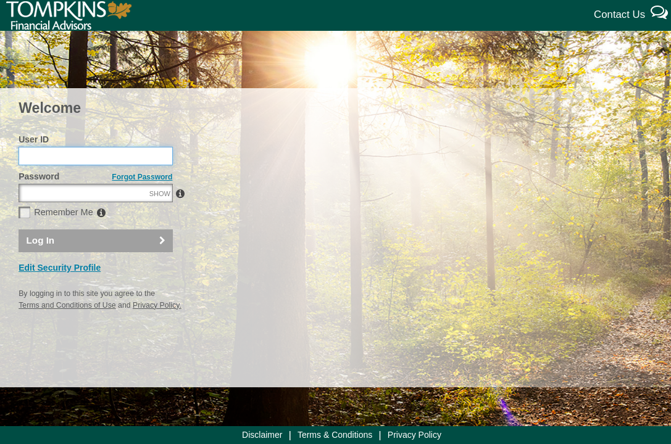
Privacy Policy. (157, 331)
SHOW (159, 220)
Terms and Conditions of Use (67, 331)
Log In (41, 266)
